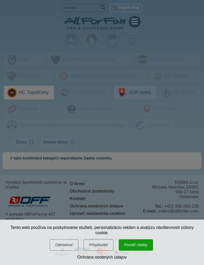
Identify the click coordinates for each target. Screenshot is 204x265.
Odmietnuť (64, 245)
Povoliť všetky (135, 245)
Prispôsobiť (98, 245)
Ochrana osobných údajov (102, 257)
